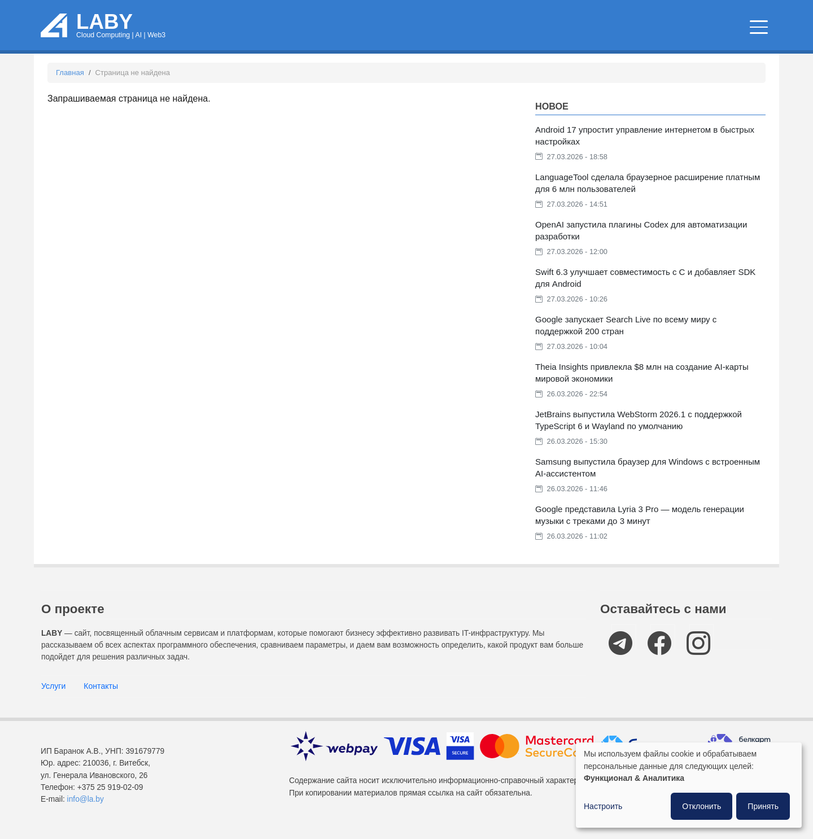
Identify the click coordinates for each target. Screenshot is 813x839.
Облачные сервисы (352, 28)
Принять (763, 806)
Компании (726, 28)
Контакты (101, 686)
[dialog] (689, 785)
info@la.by (85, 799)
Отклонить (701, 806)
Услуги (53, 686)
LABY (104, 21)
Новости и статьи (486, 28)
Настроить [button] (603, 806)
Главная (70, 72)
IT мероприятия (619, 28)
